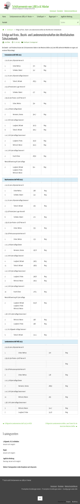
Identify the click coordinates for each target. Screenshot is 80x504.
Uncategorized (33, 42)
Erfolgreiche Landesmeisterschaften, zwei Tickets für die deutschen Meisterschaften (61, 425)
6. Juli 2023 (17, 42)
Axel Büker (7, 42)
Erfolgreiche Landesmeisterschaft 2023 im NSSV (17, 423)
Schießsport (10, 30)
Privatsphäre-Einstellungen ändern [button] (31, 489)
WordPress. (75, 502)
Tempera (68, 502)
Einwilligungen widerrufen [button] (70, 489)
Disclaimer (60, 11)
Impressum (53, 11)
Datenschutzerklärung (70, 11)
